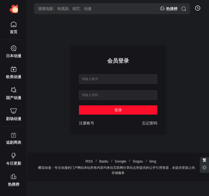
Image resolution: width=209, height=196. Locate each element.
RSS (89, 161)
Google (120, 161)
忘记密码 (149, 123)
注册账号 (86, 123)
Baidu (103, 161)
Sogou (138, 161)
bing (152, 161)
